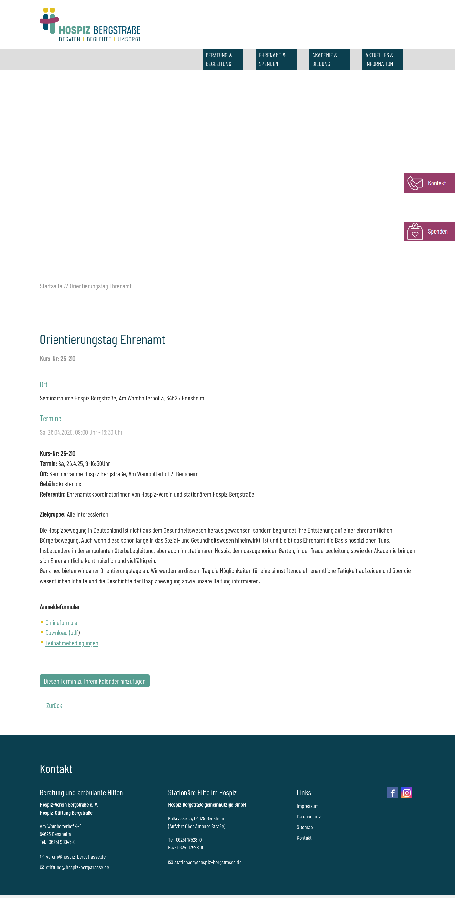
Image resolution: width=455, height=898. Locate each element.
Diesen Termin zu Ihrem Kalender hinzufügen (95, 681)
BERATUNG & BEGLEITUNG (219, 59)
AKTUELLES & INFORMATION (379, 59)
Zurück (54, 705)
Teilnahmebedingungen (71, 642)
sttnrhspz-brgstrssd (207, 862)
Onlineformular (62, 622)
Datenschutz (309, 816)
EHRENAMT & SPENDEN (272, 59)
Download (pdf (61, 632)
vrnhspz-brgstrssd (76, 856)
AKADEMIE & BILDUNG (325, 59)
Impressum (308, 805)
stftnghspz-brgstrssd (77, 867)
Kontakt (304, 837)
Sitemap (305, 826)
